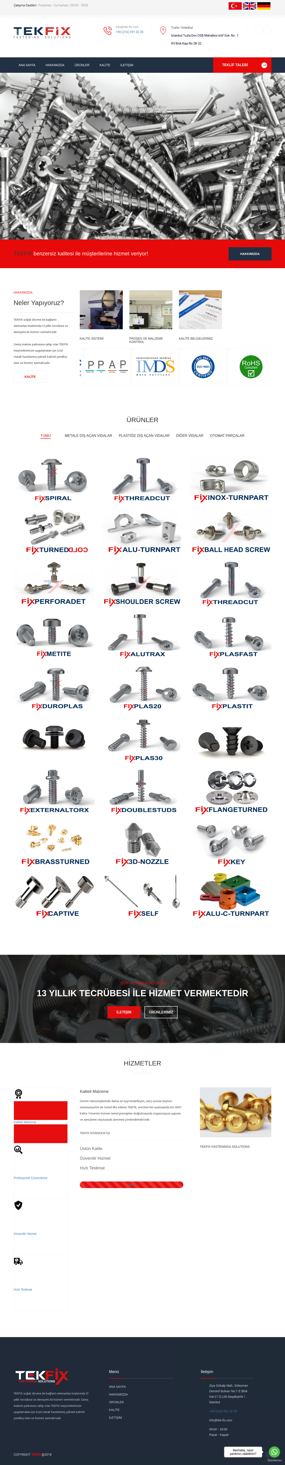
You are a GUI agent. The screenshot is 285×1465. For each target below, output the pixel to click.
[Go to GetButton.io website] (274, 1460)
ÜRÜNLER (82, 65)
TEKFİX (36, 1454)
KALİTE (105, 65)
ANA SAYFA (27, 65)
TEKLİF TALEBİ (246, 65)
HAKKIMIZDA (55, 65)
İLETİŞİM (126, 65)
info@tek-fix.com (127, 27)
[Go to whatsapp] (274, 1452)
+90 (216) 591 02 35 (129, 32)
